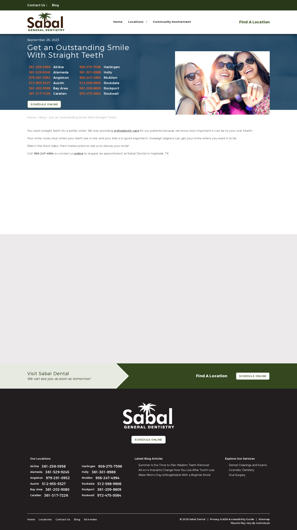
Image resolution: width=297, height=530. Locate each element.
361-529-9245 (39, 72)
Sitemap (264, 519)
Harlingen (112, 67)
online (78, 153)
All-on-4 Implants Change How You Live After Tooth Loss (176, 470)
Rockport (111, 88)
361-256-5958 (39, 67)
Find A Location (254, 22)
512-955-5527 (39, 83)
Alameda (60, 72)
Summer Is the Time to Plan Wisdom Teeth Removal (173, 465)
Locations (135, 22)
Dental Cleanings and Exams (248, 465)
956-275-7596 (90, 67)
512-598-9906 (90, 83)
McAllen (110, 78)
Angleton (61, 78)
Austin (58, 83)
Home (117, 22)
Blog (55, 5)
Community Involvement (171, 22)
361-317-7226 (39, 93)
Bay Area (60, 88)
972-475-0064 (90, 93)
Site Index (89, 519)
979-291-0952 (39, 78)
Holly (108, 72)
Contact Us (36, 5)
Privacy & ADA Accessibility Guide (232, 519)
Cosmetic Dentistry (241, 470)
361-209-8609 (90, 88)
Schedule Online (44, 104)
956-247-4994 (90, 78)
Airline (58, 67)
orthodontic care (126, 131)
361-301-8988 (90, 72)
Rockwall (111, 93)
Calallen (59, 93)
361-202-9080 (39, 88)
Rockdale (111, 83)
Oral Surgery (237, 475)
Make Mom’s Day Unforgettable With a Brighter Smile (174, 475)
